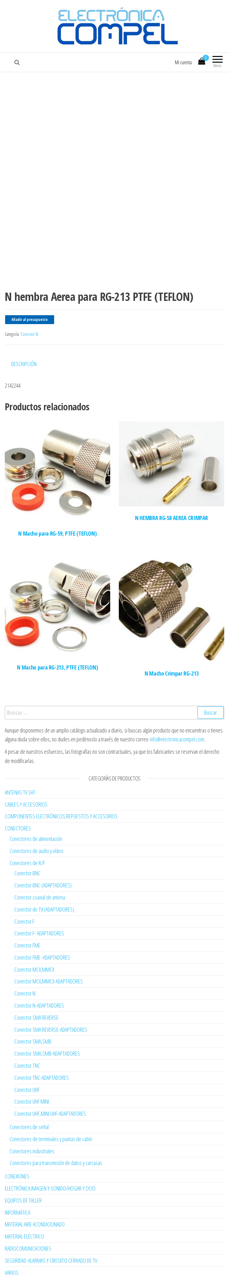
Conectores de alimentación (36, 809)
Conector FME (27, 915)
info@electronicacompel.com (177, 709)
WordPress (106, 1266)
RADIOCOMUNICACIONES (28, 1218)
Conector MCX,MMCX (34, 939)
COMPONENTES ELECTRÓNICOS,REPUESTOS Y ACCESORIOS (61, 786)
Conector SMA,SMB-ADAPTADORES (47, 1024)
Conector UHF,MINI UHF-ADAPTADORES (50, 1084)
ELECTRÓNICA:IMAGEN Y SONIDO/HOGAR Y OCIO (50, 1158)
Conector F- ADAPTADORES (39, 903)
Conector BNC (27, 843)
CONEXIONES (17, 1146)
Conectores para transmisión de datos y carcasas (56, 1133)
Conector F (24, 891)
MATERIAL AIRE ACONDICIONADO (35, 1194)
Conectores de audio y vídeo (36, 821)
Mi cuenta (183, 62)
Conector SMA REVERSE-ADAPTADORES (50, 999)
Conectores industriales (32, 1121)
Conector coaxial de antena (39, 867)
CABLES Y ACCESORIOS (26, 774)
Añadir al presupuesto (29, 290)
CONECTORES (18, 798)
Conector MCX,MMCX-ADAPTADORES (48, 951)
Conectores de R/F (27, 833)
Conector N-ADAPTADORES (39, 975)
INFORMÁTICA (17, 1182)
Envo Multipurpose (150, 1266)
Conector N (29, 305)
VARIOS (11, 1242)
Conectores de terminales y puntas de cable (51, 1109)
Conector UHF (26, 1060)
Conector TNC (27, 1035)
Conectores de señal (29, 1097)
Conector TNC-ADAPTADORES (41, 1047)
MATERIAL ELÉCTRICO (24, 1207)
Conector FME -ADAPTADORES (42, 927)
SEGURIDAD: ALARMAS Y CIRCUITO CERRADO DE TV (51, 1230)
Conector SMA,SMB (32, 1012)
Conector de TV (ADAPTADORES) (44, 879)
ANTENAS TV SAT (20, 762)
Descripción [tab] (24, 334)
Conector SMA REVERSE (36, 987)
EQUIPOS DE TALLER (23, 1170)
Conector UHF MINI (31, 1072)
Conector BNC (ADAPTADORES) (43, 855)
